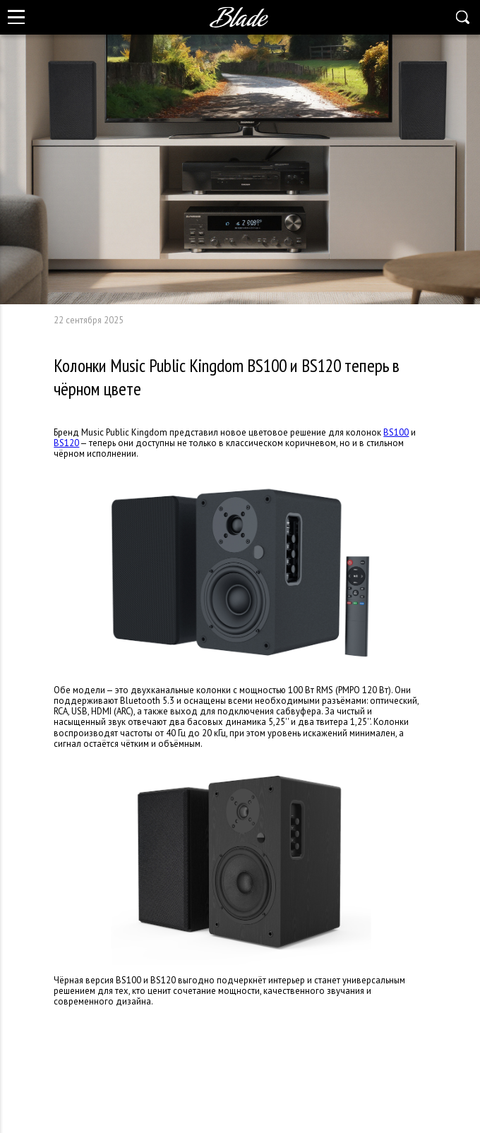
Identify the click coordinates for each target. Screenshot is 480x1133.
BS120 (66, 443)
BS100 (396, 432)
